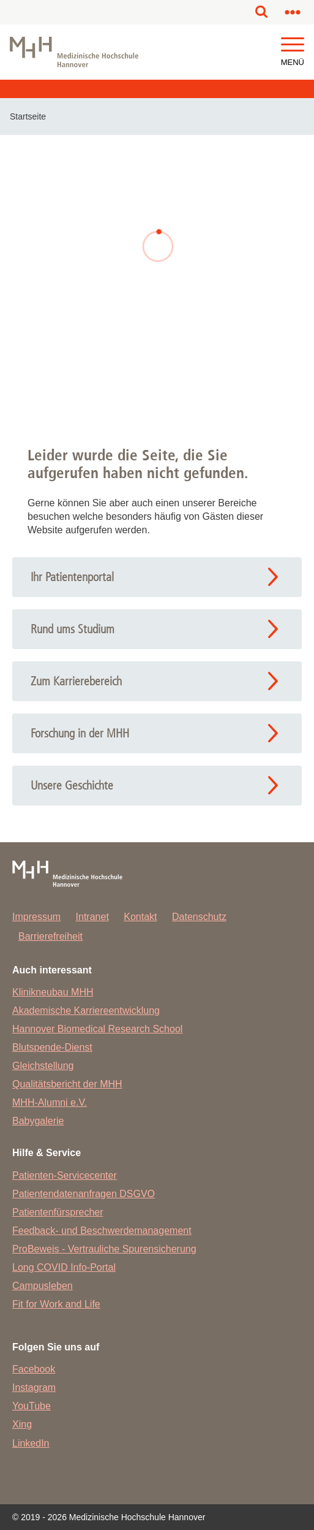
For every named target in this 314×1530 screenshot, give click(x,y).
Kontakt (140, 917)
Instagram (34, 1387)
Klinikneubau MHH (53, 992)
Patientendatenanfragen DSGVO (83, 1194)
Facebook (33, 1369)
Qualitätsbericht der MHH (67, 1084)
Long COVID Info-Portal (64, 1267)
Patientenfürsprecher (57, 1212)
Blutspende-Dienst (52, 1047)
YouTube (31, 1406)
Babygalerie (38, 1121)
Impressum (36, 917)
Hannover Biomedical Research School (97, 1029)
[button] (292, 45)
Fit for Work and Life (56, 1304)
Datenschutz (199, 917)
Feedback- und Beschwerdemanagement (102, 1230)
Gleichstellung (43, 1065)
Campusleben (42, 1286)
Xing (22, 1424)
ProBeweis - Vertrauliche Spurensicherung (104, 1249)
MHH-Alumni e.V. (49, 1102)
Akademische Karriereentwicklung (86, 1010)
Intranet (92, 917)
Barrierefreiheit (50, 936)
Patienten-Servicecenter (64, 1175)
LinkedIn (31, 1443)
